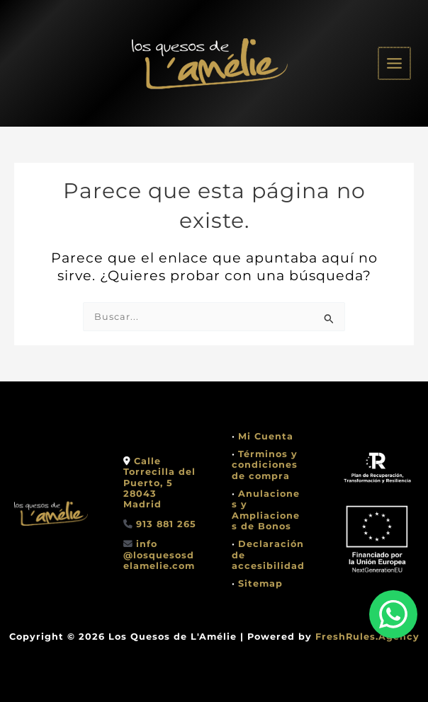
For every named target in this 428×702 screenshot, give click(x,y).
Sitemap (260, 583)
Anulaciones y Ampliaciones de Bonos (266, 509)
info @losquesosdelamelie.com (159, 555)
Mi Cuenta (265, 436)
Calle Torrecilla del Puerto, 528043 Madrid (159, 483)
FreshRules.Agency (367, 636)
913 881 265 (166, 524)
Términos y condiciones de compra (265, 465)
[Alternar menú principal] (395, 63)
